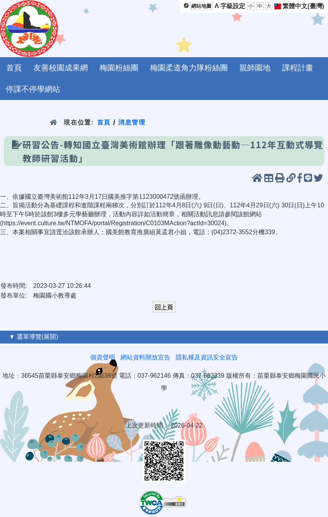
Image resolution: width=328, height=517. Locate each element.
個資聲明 (102, 357)
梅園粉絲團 (118, 67)
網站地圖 (201, 6)
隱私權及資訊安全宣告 (207, 357)
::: (4, 336)
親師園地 (254, 67)
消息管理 (132, 122)
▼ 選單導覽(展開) (33, 336)
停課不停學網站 (33, 89)
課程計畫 (297, 67)
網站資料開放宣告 (145, 357)
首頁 (14, 67)
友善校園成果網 (60, 67)
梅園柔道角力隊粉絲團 (189, 67)
